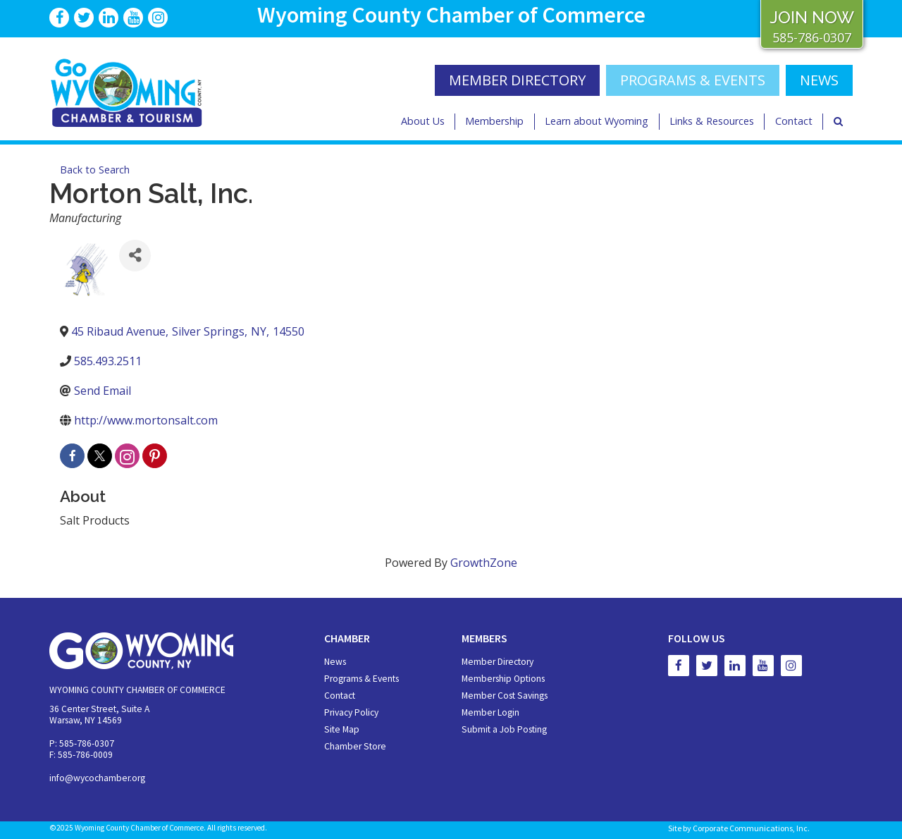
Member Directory (497, 662)
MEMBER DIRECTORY (517, 80)
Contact (794, 121)
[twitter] (99, 455)
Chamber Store (355, 746)
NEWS (819, 80)
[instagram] (127, 455)
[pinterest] (154, 455)
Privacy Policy (351, 712)
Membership (494, 121)
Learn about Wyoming (596, 121)
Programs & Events (692, 80)
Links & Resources (711, 121)
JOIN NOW (812, 17)
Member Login (490, 712)
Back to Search (95, 169)
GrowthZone (483, 562)
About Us (423, 121)
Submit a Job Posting (504, 729)
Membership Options (503, 679)
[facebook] (72, 455)
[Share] (135, 255)
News (335, 662)
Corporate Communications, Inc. (751, 828)
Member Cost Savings (505, 696)
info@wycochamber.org (97, 778)
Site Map (341, 729)
